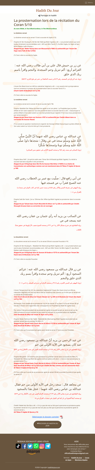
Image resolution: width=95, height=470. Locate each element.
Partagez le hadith (47, 15)
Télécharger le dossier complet (45, 417)
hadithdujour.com (54, 467)
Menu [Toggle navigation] (89, 2)
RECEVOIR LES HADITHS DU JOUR (47, 424)
